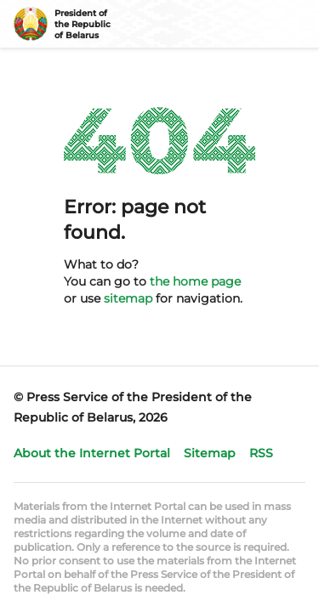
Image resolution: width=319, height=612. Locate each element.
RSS (261, 453)
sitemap (128, 298)
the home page (195, 281)
